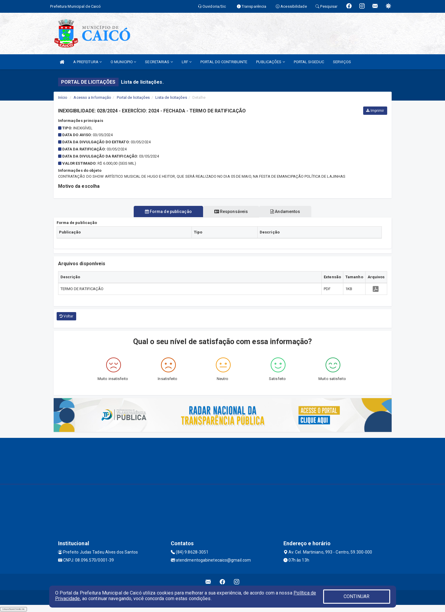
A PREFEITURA (87, 62)
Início (63, 97)
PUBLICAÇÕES (270, 62)
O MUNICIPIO (123, 62)
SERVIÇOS (342, 62)
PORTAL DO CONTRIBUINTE (223, 62)
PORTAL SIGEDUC (309, 62)
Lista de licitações (171, 97)
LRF (187, 62)
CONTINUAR (357, 596)
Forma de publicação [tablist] (166, 211)
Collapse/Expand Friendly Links (13, 609)
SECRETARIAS (159, 62)
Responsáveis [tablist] (231, 211)
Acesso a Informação (92, 97)
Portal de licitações (133, 97)
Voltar (67, 316)
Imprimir (375, 111)
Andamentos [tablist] (287, 211)
